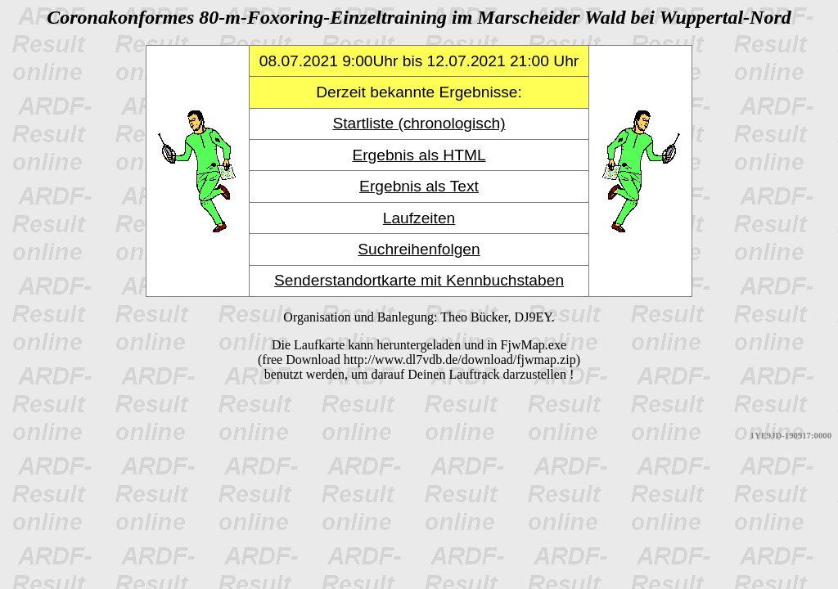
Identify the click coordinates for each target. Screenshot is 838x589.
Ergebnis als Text (419, 186)
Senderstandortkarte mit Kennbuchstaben (419, 280)
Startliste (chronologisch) (418, 123)
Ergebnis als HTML (418, 155)
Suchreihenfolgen (419, 249)
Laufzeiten (419, 218)
